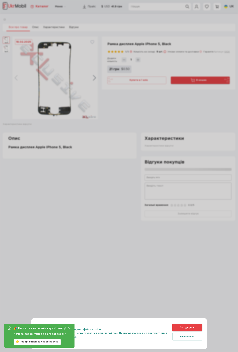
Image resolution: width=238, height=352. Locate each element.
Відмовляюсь (187, 336)
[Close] (69, 327)
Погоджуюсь (187, 327)
